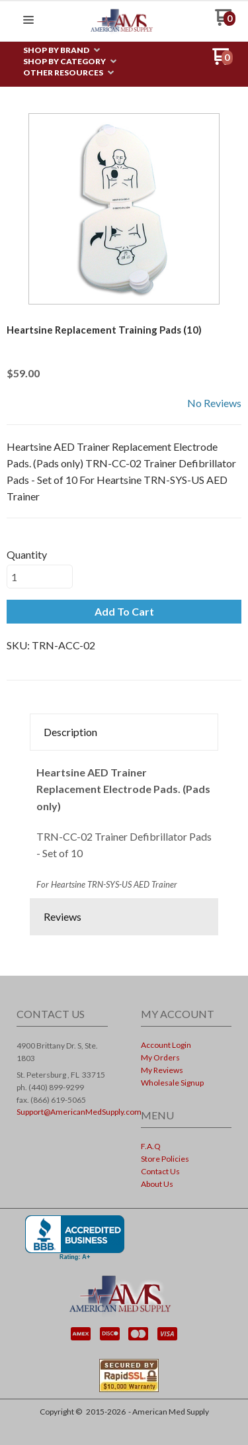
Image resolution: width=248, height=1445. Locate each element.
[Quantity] (40, 576)
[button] (28, 20)
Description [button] (70, 731)
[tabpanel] (124, 825)
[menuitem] (61, 50)
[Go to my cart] (225, 22)
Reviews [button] (62, 916)
